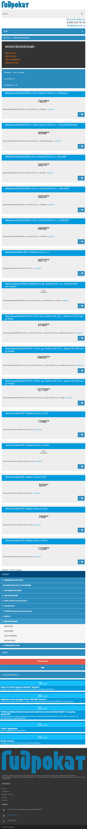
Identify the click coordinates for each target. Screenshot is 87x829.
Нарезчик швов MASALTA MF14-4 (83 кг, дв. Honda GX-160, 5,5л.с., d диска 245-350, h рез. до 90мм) (44, 317)
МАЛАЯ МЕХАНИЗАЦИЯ (21, 38)
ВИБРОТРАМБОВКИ (12, 60)
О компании (5, 791)
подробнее (51, 109)
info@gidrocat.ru (76, 25)
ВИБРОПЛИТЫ (10, 53)
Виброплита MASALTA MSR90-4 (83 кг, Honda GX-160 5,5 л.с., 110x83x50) (36, 220)
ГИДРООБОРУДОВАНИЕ (10, 596)
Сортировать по (10, 85)
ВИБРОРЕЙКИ (10, 56)
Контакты (4, 800)
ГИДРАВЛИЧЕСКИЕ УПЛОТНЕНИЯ (12, 580)
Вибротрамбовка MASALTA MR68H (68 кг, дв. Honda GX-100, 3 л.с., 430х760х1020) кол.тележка (41, 285)
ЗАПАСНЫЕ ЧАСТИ (8, 606)
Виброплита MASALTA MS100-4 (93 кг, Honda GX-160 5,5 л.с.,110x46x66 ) (36, 93)
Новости (4, 797)
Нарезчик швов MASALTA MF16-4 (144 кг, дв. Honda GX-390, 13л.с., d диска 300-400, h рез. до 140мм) (45, 350)
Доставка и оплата (7, 794)
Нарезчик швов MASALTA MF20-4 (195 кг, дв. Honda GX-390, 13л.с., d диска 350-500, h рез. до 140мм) (44, 382)
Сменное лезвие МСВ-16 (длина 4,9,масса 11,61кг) (27, 445)
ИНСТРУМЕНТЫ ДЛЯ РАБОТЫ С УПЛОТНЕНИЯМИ (17, 585)
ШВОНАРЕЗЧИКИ (11, 63)
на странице (9, 79)
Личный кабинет (75, 19)
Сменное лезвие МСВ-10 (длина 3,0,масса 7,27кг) (26, 413)
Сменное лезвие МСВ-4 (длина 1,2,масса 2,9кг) (25, 477)
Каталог (8, 38)
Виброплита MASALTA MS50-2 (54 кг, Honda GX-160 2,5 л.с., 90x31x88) (35, 156)
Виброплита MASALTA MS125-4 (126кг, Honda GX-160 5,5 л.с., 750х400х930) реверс (41, 124)
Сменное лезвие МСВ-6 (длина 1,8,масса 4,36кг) (26, 508)
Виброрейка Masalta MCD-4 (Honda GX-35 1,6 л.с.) (27, 252)
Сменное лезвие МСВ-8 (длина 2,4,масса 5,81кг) (26, 540)
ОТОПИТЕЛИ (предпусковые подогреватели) (17, 611)
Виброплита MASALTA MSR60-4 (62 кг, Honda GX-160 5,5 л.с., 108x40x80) (37, 188)
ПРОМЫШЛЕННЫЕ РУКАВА (11, 645)
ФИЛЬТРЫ (6, 616)
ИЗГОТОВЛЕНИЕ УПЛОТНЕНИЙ (11, 591)
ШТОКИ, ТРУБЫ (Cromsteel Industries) (14, 601)
